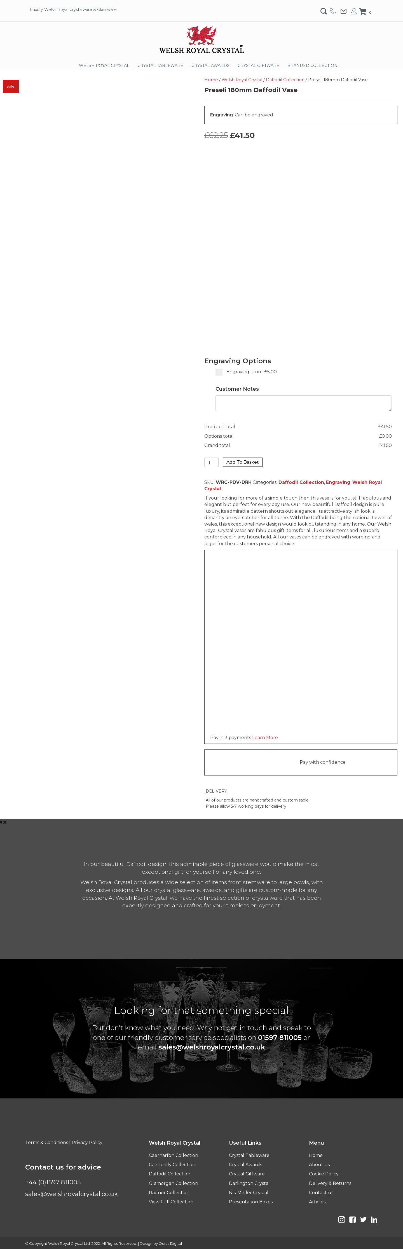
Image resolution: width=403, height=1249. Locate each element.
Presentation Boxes (251, 1202)
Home (211, 79)
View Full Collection (171, 1202)
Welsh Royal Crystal (242, 79)
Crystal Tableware (249, 1155)
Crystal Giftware (247, 1174)
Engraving (338, 482)
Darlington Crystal (249, 1183)
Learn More (265, 737)
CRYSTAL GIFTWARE (258, 65)
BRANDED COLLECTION (312, 65)
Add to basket (242, 462)
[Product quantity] (211, 462)
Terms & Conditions (46, 1142)
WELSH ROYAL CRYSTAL (104, 65)
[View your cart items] (366, 12)
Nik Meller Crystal (248, 1192)
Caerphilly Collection (172, 1164)
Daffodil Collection (285, 79)
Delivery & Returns (330, 1183)
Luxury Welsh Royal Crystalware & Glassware (73, 9)
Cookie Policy (324, 1174)
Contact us (321, 1192)
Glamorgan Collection (173, 1183)
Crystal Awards (245, 1164)
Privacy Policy (87, 1142)
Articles (317, 1202)
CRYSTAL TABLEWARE (160, 65)
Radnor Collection (169, 1192)
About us (319, 1164)
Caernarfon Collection (173, 1155)
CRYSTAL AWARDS (210, 65)
